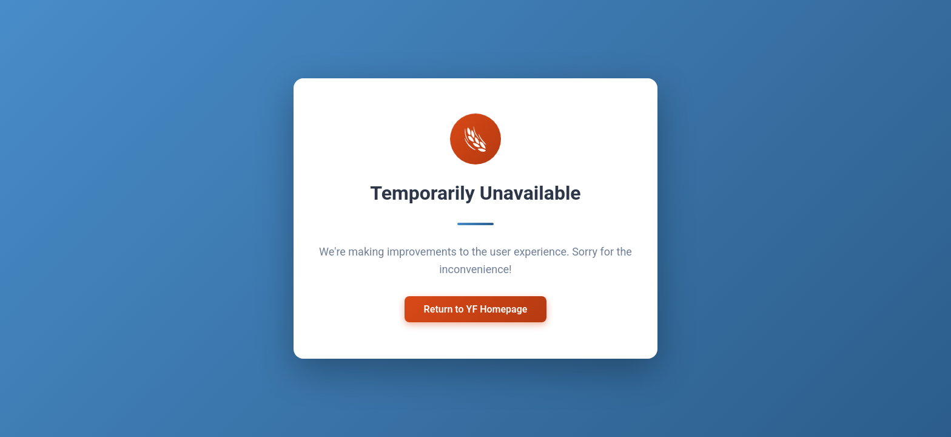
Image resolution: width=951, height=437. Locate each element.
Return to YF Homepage (476, 309)
